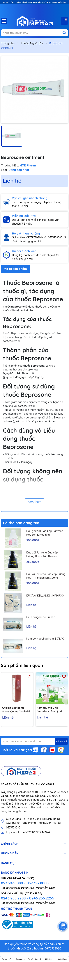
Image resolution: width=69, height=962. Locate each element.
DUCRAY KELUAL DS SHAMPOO (45, 595)
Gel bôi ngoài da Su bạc (40, 617)
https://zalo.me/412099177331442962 (28, 832)
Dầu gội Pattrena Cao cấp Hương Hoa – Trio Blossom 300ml (42, 554)
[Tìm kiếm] (64, 33)
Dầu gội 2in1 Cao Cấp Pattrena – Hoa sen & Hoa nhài (45, 532)
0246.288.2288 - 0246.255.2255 (27, 898)
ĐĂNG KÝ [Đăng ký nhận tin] (61, 741)
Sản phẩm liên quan (22, 665)
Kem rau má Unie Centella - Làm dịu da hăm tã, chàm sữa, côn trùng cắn (51, 709)
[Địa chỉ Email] (34, 741)
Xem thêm (35, 502)
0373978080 (13, 827)
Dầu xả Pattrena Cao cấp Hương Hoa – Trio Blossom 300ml (46, 575)
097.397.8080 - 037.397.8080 (25, 883)
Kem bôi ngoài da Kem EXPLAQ (45, 638)
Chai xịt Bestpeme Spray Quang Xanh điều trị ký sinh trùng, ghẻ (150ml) (17, 709)
